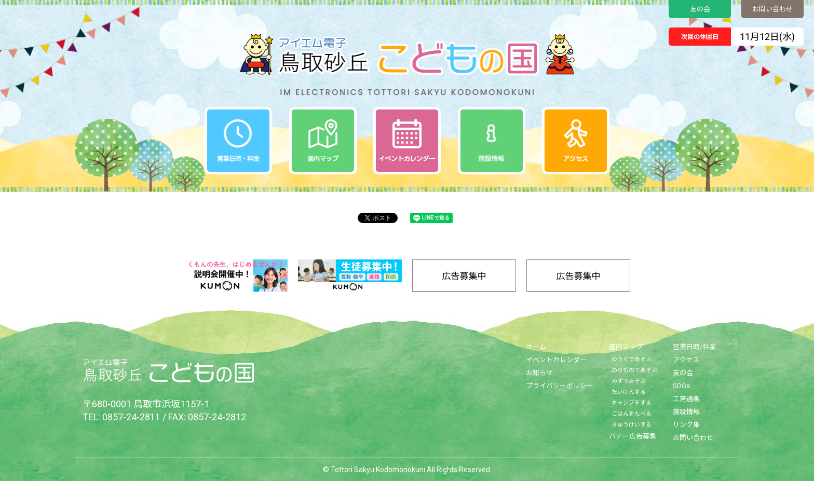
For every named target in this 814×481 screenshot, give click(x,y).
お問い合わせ (772, 9)
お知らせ (539, 373)
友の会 (700, 9)
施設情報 (686, 412)
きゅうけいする (632, 424)
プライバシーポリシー (559, 386)
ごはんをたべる (632, 413)
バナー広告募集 (632, 436)
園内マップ (626, 347)
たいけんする (629, 392)
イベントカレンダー (556, 360)
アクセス (686, 360)
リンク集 (686, 425)
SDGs (681, 386)
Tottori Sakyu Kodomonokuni (378, 469)
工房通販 (686, 399)
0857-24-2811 (131, 416)
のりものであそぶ (634, 370)
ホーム (536, 347)
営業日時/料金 (694, 347)
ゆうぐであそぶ (632, 359)
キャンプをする (632, 403)
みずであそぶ (629, 381)
